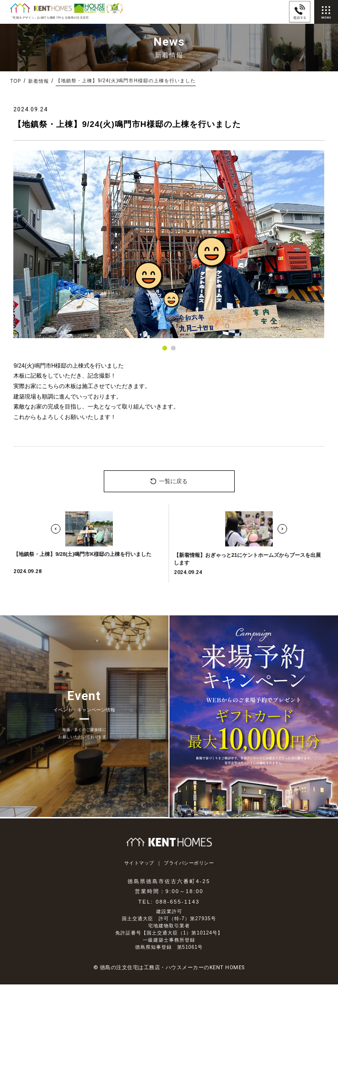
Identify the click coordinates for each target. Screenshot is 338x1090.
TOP (15, 81)
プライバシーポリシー (189, 863)
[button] (164, 348)
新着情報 (38, 81)
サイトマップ (139, 863)
